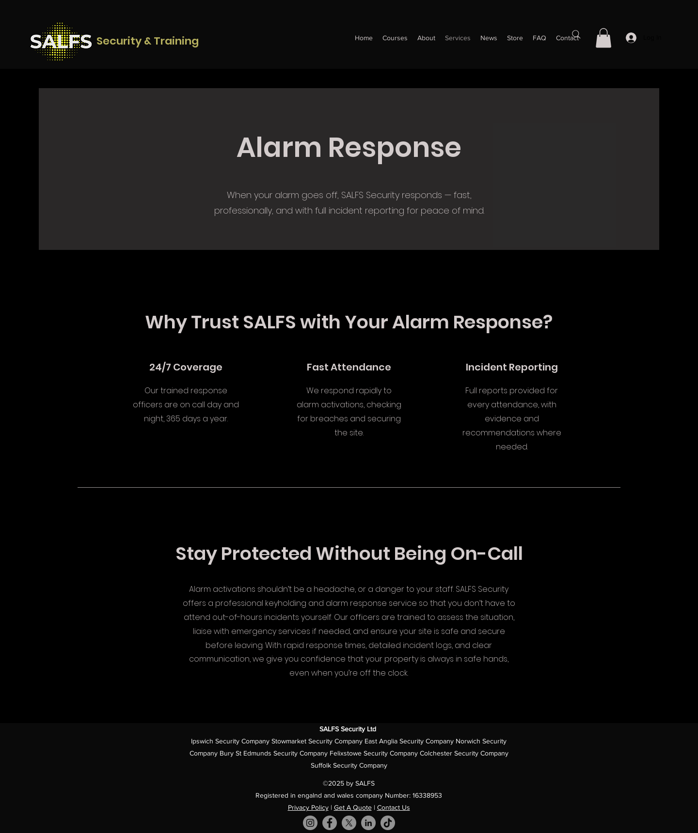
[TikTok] (388, 823)
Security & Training (147, 40)
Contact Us (393, 807)
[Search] (576, 34)
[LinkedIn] (368, 823)
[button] (603, 38)
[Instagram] (310, 823)
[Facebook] (329, 823)
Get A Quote (353, 807)
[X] (349, 823)
